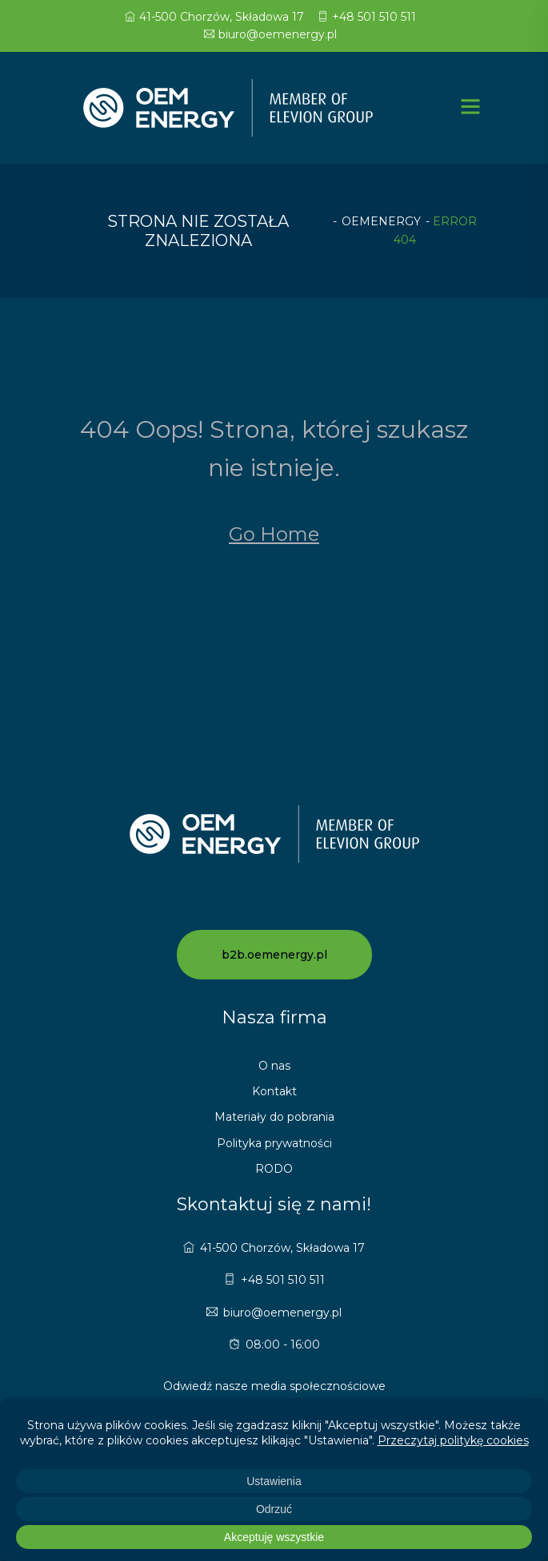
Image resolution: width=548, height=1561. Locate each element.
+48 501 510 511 (367, 17)
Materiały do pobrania (274, 1117)
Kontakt (274, 1091)
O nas (274, 1066)
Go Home (274, 534)
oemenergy (381, 221)
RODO (274, 1169)
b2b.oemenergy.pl (274, 954)
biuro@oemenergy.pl (270, 34)
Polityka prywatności (274, 1143)
